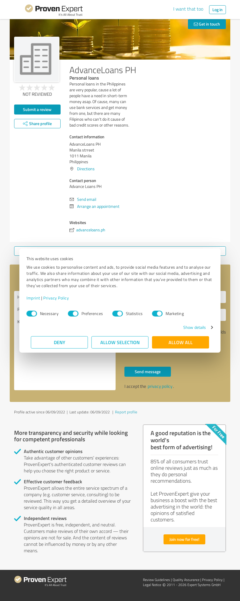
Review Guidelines (156, 579)
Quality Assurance (186, 579)
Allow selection (120, 342)
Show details (190, 327)
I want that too (188, 9)
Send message (148, 371)
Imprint (38, 298)
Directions (86, 168)
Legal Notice (152, 584)
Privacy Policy (60, 298)
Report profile (126, 412)
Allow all (181, 342)
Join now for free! (184, 539)
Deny (59, 342)
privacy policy (160, 386)
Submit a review (37, 109)
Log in (217, 9)
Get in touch (207, 24)
